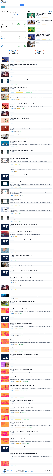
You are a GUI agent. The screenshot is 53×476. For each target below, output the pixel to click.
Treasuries (21, 9)
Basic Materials (2, 37)
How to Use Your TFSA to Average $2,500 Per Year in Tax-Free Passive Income (43, 14)
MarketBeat (12, 195)
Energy (1, 39)
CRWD (15, 359)
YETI (22, 335)
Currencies (13, 9)
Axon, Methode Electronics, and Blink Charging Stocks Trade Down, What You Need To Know (24, 431)
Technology (2, 44)
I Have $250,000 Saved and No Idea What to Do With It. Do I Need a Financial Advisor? (43, 42)
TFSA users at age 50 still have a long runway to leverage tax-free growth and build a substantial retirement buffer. (24, 90)
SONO (19, 335)
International (17, 9)
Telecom (2, 45)
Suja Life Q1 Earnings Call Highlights (16, 181)
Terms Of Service (32, 471)
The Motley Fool (12, 99)
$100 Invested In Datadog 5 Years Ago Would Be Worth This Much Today (21, 255)
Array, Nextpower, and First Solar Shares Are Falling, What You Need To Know (21, 400)
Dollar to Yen (14, 52)
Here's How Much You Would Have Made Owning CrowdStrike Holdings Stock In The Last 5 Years (25, 354)
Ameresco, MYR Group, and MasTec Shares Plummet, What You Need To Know (22, 407)
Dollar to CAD (39, 52)
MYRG (25, 412)
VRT (27, 381)
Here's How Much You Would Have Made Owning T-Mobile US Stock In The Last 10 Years (24, 446)
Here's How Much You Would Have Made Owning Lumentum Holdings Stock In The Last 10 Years (25, 239)
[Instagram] (49, 471)
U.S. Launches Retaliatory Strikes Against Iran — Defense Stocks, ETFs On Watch (22, 277)
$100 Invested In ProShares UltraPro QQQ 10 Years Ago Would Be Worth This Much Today (24, 270)
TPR (21, 335)
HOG (21, 344)
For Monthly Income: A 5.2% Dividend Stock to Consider (19, 94)
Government (16, 236)
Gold (1, 22)
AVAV (24, 381)
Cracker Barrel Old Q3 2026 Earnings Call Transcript (18, 285)
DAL (20, 313)
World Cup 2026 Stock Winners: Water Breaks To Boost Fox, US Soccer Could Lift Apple (23, 262)
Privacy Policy (27, 471)
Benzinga (11, 76)
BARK (22, 195)
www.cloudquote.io (29, 469)
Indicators (49, 4)
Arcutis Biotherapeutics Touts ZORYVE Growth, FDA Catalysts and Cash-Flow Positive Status (24, 79)
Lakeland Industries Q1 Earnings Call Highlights (17, 207)
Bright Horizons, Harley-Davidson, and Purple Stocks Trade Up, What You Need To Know (23, 339)
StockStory (12, 313)
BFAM (19, 344)
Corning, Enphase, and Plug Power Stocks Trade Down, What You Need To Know (22, 385)
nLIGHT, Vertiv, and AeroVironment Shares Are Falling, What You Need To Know (22, 376)
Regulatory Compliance (18, 108)
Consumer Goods (3, 38)
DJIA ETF (2, 18)
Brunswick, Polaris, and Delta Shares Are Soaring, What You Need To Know (21, 308)
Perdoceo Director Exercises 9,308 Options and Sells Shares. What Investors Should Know (24, 103)
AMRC (22, 412)
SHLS (28, 443)
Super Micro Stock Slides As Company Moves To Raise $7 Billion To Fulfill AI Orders (23, 301)
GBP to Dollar (39, 50)
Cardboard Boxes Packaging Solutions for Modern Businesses (19, 166)
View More (50, 11)
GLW (23, 390)
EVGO (25, 443)
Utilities (1, 46)
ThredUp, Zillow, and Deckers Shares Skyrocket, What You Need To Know (21, 347)
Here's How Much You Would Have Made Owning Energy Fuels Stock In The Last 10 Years (24, 174)
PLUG (24, 390)
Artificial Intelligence (17, 99)
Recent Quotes (37, 4)
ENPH (21, 390)
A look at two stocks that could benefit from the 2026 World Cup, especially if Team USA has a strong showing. (24, 265)
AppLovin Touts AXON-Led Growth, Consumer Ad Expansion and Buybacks (21, 150)
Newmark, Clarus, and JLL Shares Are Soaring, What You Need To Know (21, 323)
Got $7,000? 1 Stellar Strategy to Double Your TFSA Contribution (44, 21)
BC (19, 313)
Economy (16, 171)
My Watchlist (43, 4)
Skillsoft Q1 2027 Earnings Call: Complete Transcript (18, 71)
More (25, 26)
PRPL (22, 344)
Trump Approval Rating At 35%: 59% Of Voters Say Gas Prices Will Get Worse (22, 231)
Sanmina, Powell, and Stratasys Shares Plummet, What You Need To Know (21, 369)
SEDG (27, 443)
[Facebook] (45, 471)
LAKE (19, 213)
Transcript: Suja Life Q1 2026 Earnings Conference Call (18, 111)
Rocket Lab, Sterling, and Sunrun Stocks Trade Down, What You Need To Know (22, 415)
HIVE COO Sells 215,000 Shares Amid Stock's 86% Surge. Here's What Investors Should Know (43, 27)
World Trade (18, 195)
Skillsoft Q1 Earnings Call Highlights (16, 199)
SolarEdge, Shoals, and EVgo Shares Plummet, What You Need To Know (21, 438)
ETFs (15, 282)
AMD (24, 443)
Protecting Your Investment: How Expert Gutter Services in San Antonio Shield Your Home (24, 453)
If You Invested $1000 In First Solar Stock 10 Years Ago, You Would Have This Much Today (24, 224)
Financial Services (3, 40)
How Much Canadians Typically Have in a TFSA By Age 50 (19, 87)
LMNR (19, 221)
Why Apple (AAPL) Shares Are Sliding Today (16, 422)
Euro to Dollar (13, 50)
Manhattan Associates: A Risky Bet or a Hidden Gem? (18, 141)
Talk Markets (12, 171)
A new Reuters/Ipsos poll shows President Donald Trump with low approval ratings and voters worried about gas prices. (25, 234)
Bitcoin (1, 24)
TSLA (20, 131)
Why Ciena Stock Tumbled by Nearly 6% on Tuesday (18, 134)
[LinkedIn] (47, 471)
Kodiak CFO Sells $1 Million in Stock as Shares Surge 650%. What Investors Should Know (43, 35)
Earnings (16, 131)
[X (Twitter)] (43, 471)
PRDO (23, 108)
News (10, 9)
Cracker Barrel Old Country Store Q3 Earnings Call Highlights (19, 158)
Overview (7, 9)
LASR (25, 381)
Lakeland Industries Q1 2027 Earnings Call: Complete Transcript (20, 118)
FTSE (3, 28)
